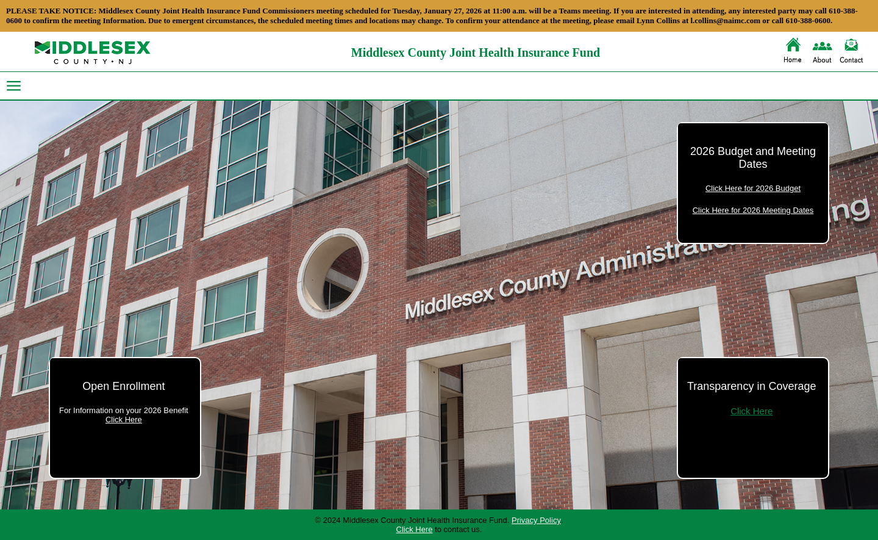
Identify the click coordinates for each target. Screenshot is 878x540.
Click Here (123, 419)
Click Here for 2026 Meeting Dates (753, 210)
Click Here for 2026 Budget (753, 188)
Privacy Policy (536, 520)
